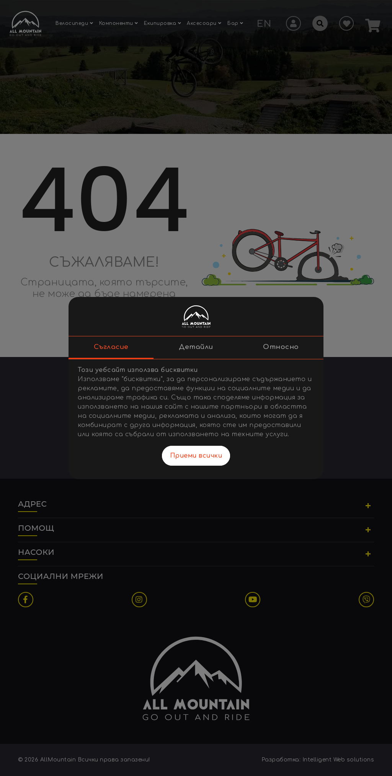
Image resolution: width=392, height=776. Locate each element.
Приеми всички (196, 456)
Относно (281, 347)
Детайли (196, 347)
